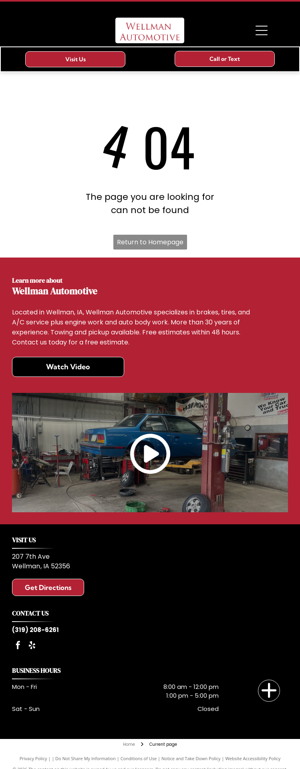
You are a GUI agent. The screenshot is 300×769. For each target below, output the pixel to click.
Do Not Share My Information (85, 758)
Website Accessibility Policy (252, 758)
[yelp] (32, 646)
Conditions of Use (139, 758)
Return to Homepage (150, 242)
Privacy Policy (33, 758)
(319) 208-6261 (35, 630)
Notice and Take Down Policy (191, 758)
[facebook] (18, 646)
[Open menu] (262, 30)
